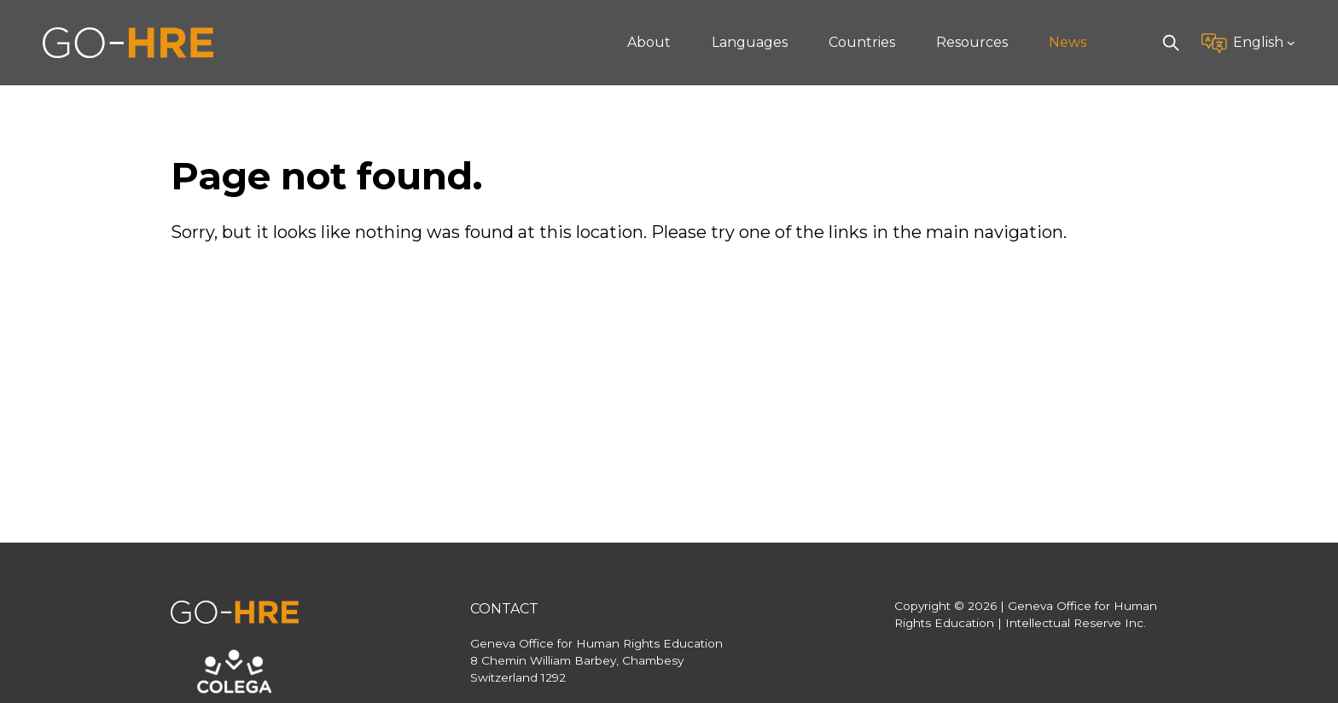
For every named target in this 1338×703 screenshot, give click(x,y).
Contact (504, 609)
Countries (862, 42)
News (1067, 42)
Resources (972, 42)
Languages (750, 42)
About (649, 42)
